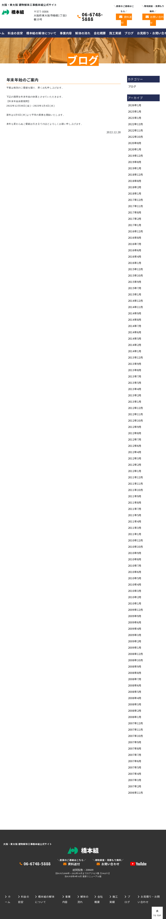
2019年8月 (135, 162)
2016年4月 (135, 256)
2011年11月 (135, 483)
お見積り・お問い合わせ (149, 899)
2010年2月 (135, 597)
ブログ (129, 33)
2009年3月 (135, 635)
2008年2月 (135, 710)
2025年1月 (135, 111)
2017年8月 (135, 212)
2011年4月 (135, 521)
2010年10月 (135, 547)
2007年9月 (135, 742)
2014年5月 (135, 338)
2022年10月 (135, 137)
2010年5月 (135, 578)
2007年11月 (135, 729)
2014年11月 (135, 307)
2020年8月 (135, 143)
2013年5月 (135, 383)
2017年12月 (135, 200)
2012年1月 (135, 471)
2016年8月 (135, 237)
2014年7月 (135, 326)
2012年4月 (135, 452)
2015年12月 (135, 269)
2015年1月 (135, 294)
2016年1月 (135, 263)
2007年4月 (135, 774)
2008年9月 (135, 666)
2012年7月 (135, 439)
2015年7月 (135, 288)
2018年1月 (135, 193)
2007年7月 (135, 755)
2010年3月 (135, 591)
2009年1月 (135, 647)
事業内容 (66, 33)
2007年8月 (135, 748)
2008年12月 (135, 654)
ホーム (8, 899)
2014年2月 (135, 345)
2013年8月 (135, 370)
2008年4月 (135, 698)
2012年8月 (135, 433)
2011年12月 (135, 477)
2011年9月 (135, 496)
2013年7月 (135, 376)
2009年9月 (135, 616)
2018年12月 (135, 174)
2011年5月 (135, 515)
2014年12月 (135, 301)
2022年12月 (135, 124)
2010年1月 (135, 603)
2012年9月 (135, 427)
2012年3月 (135, 458)
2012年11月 (135, 414)
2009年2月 (135, 641)
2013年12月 (135, 357)
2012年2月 (135, 465)
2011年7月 (135, 509)
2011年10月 (135, 490)
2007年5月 (135, 767)
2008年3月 (135, 704)
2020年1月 (135, 149)
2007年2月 (135, 786)
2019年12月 (135, 156)
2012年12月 (135, 408)
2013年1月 (135, 401)
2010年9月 (135, 553)
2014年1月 (135, 351)
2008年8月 (135, 673)
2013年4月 (135, 389)
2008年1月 (135, 717)
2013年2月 (135, 395)
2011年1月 (135, 534)
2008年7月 (135, 679)
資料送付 (126, 20)
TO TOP (157, 912)
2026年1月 (135, 105)
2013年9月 (135, 364)
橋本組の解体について (41, 33)
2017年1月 (135, 225)
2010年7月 (135, 565)
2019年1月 (135, 168)
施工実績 (115, 33)
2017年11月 (135, 206)
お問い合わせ (157, 20)
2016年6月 (135, 250)
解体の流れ (82, 33)
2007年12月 (135, 723)
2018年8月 (135, 181)
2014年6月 (135, 332)
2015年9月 (135, 282)
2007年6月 (135, 761)
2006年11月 (135, 792)
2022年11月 (135, 130)
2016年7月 (135, 244)
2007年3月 (135, 780)
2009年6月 (135, 622)
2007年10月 (135, 736)
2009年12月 (135, 610)
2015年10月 (135, 275)
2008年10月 (135, 660)
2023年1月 (135, 118)
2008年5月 (135, 692)
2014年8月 (135, 319)
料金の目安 (15, 33)
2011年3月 (135, 528)
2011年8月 (135, 502)
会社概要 (100, 33)
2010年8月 (135, 559)
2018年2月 (135, 187)
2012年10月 (135, 420)
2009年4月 (135, 629)
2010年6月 (135, 572)
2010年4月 (135, 584)
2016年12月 (135, 231)
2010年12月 (135, 540)
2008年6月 (135, 685)
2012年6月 (135, 446)
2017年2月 (135, 219)
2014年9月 (135, 313)
